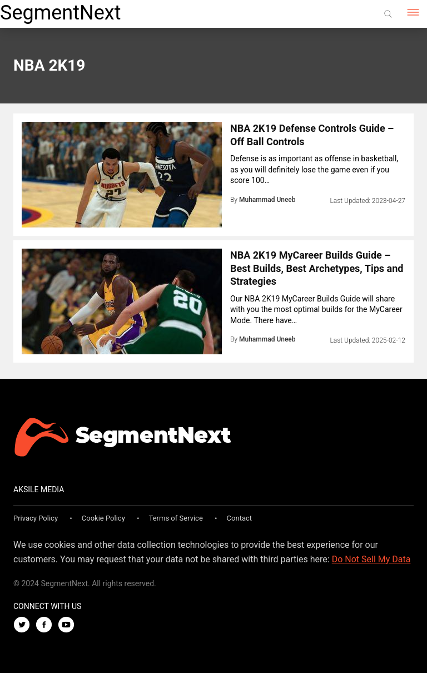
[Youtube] (69, 625)
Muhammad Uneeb (267, 200)
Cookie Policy (103, 518)
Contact (239, 518)
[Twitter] (24, 625)
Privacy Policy (35, 518)
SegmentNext (60, 12)
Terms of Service (176, 518)
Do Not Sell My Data (371, 559)
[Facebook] (47, 625)
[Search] (388, 14)
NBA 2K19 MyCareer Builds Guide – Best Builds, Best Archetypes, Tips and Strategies (316, 268)
